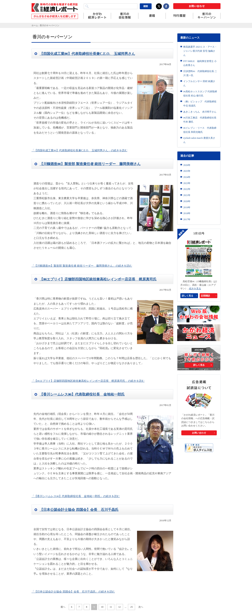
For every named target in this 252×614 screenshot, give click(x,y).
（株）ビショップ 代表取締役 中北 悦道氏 (199, 103)
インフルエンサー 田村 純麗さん (199, 83)
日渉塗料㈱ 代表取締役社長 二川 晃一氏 (200, 73)
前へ (63, 607)
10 (102, 607)
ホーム (35, 25)
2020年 (186, 201)
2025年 (186, 171)
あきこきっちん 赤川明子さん (199, 111)
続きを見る (195, 288)
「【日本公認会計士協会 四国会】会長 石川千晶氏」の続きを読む (73, 591)
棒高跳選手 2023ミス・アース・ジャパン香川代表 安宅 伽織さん (200, 50)
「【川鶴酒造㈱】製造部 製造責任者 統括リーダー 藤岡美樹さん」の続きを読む (82, 265)
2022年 (186, 189)
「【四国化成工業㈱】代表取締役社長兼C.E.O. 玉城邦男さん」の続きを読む (79, 150)
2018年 (186, 213)
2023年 (186, 183)
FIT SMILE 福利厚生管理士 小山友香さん (200, 63)
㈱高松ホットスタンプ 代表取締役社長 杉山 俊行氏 (200, 93)
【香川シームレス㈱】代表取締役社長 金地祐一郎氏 (82, 394)
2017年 (186, 219)
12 (119, 607)
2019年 (186, 207)
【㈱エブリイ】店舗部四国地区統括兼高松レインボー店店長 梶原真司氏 (98, 279)
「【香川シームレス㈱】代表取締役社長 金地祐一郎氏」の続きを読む (76, 496)
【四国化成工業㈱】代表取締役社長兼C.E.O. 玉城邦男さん (87, 54)
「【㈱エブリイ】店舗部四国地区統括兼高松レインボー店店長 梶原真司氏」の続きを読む (88, 380)
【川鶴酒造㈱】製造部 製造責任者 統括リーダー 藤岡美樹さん (90, 164)
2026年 (186, 165)
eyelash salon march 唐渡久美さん (199, 140)
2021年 (186, 195)
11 (111, 607)
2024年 (186, 177)
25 (131, 607)
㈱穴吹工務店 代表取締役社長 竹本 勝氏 (199, 119)
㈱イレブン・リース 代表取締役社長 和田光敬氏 (199, 130)
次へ (140, 607)
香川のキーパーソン (49, 25)
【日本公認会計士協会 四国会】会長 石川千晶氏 (79, 510)
